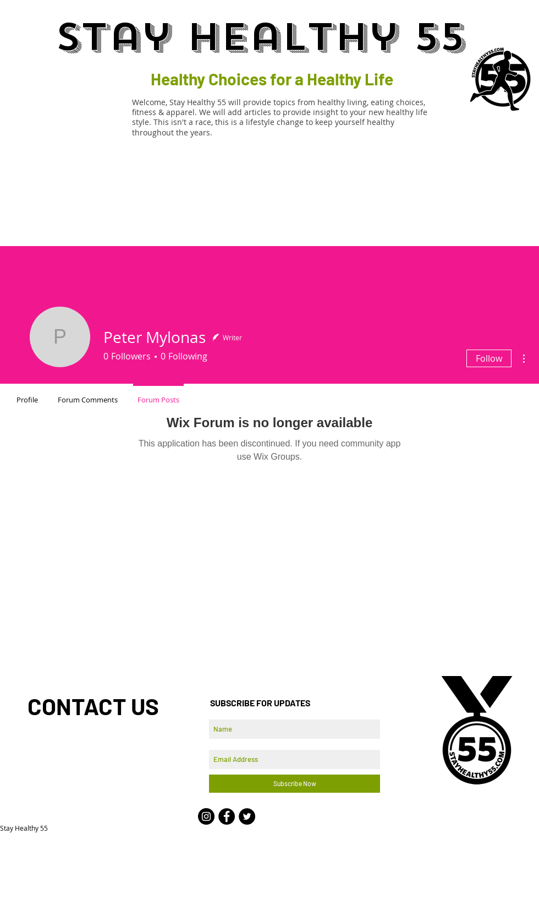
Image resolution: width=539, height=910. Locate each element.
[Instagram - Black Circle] (206, 816)
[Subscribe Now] (294, 784)
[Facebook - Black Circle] (226, 816)
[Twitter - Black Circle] (247, 816)
